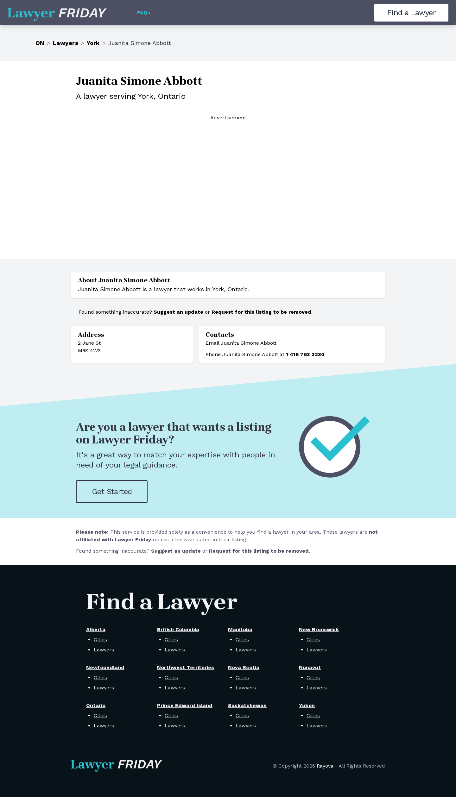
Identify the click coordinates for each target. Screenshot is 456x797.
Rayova (325, 766)
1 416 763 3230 (305, 354)
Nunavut (310, 667)
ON (39, 43)
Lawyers (65, 43)
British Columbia (178, 629)
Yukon (307, 705)
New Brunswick (319, 629)
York (93, 43)
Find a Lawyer (411, 12)
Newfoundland (105, 667)
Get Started (112, 491)
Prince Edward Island (184, 705)
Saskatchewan (247, 705)
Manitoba (240, 629)
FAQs (143, 12)
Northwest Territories (185, 667)
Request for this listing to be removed (261, 312)
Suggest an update (178, 312)
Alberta (95, 629)
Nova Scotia (243, 667)
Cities (100, 640)
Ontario (95, 705)
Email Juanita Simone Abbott (241, 343)
